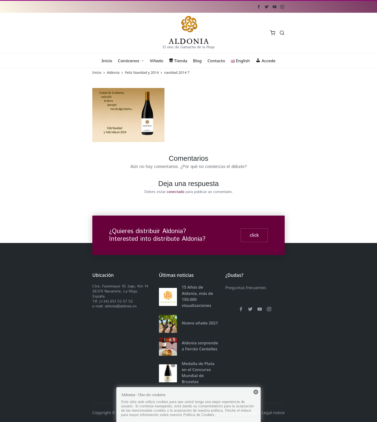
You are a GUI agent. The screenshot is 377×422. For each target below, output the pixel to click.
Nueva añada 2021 (200, 323)
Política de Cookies (198, 414)
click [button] (254, 235)
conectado (175, 192)
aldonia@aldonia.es (121, 306)
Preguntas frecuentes (245, 287)
